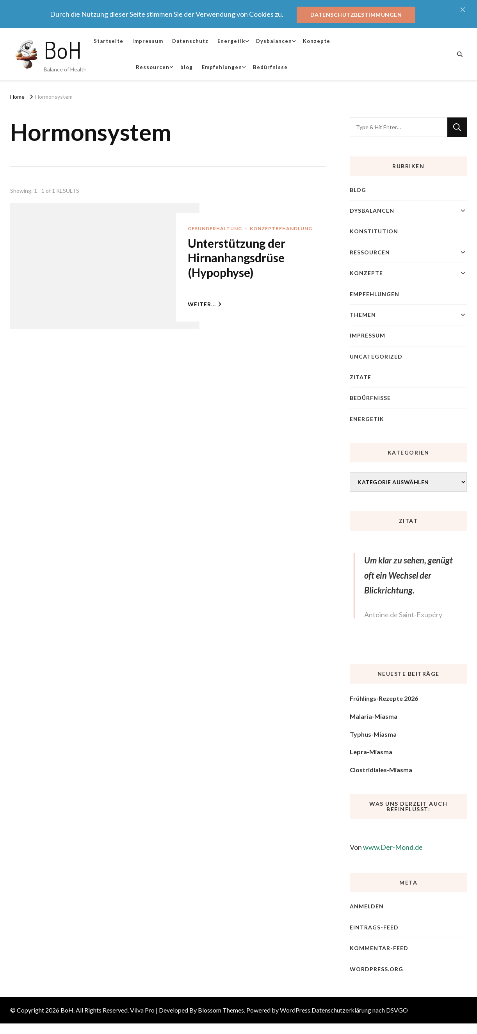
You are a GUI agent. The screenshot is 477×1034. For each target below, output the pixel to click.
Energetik (231, 41)
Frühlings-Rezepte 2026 (384, 698)
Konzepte (316, 41)
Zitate (360, 377)
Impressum (147, 41)
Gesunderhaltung (215, 228)
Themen (363, 314)
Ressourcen (152, 67)
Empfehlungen (222, 67)
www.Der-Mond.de (393, 847)
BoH (63, 49)
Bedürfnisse (270, 67)
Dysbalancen (274, 41)
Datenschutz (190, 41)
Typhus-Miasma (373, 734)
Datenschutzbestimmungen (356, 14)
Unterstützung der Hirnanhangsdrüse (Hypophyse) (236, 257)
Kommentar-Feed (379, 948)
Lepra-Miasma (371, 751)
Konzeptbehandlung (281, 228)
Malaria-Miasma (373, 716)
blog (186, 67)
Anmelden (367, 906)
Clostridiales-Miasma (381, 769)
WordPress (295, 1010)
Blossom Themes (221, 1010)
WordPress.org (376, 969)
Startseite (108, 41)
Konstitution (374, 231)
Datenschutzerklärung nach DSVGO (359, 1010)
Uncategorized (376, 356)
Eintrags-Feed (374, 927)
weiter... (205, 304)
